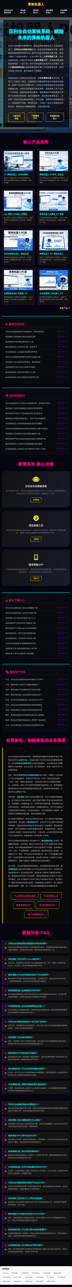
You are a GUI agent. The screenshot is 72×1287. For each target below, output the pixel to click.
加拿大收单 (28, 1277)
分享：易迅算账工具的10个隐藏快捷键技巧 (22, 685)
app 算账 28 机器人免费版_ (16, 214)
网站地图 (15, 1273)
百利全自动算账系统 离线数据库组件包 (20, 643)
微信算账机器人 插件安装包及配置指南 (20, 633)
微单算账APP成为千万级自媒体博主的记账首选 (23, 413)
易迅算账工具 (23, 11)
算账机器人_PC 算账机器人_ (52, 254)
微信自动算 (57, 1273)
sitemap (5, 1273)
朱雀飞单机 (17, 1277)
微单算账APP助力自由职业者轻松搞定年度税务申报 (25, 439)
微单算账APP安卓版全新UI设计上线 (19, 342)
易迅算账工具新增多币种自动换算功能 (20, 337)
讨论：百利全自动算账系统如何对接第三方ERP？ (24, 679)
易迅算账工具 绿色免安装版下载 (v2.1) (20, 618)
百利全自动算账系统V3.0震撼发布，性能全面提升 (24, 332)
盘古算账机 (7, 1277)
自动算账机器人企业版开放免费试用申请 (21, 352)
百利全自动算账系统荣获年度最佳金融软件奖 (23, 357)
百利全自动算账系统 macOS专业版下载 (20, 613)
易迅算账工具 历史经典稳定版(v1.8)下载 (21, 648)
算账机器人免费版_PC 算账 (51, 214)
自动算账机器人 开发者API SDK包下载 (20, 638)
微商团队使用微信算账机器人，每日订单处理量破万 (25, 418)
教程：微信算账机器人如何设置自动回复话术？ (23, 695)
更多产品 (65, 308)
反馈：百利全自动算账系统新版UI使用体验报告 (23, 705)
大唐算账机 (39, 1277)
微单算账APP (36, 11)
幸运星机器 (36, 1273)
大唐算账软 (25, 1273)
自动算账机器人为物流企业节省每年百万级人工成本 (25, 449)
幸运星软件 (61, 1277)
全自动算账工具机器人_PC (51, 293)
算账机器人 (36, 4)
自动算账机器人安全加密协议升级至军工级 (22, 377)
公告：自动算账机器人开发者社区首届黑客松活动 (24, 725)
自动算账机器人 (63, 11)
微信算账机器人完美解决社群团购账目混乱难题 (23, 444)
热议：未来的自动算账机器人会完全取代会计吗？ (24, 700)
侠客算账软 (39, 1281)
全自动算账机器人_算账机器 (16, 254)
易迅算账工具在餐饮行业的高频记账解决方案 (23, 434)
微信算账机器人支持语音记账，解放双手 (21, 347)
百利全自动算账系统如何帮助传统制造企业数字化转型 (26, 429)
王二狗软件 (50, 1277)
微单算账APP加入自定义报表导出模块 (20, 367)
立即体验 (36, 500)
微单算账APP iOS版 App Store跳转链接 (20, 628)
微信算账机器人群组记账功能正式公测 (20, 372)
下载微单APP (35, 117)
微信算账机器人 (49, 11)
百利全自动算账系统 (8, 11)
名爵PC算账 (51, 1281)
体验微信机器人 (55, 117)
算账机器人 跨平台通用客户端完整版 (19, 653)
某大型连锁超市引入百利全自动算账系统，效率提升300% (27, 403)
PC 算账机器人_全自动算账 (16, 174)
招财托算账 (7, 1281)
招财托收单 (17, 1281)
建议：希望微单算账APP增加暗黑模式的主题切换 (24, 715)
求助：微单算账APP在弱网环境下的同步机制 (23, 690)
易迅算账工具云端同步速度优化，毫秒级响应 (23, 362)
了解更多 (36, 539)
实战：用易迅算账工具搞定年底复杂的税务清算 (23, 710)
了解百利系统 (16, 117)
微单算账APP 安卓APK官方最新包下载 (20, 623)
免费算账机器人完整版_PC (16, 293)
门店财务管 (28, 1281)
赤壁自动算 (47, 1273)
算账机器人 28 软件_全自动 (51, 174)
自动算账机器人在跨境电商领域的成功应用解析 (23, 423)
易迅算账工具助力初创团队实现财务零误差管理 (23, 408)
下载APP (36, 578)
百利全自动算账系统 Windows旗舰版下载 (21, 608)
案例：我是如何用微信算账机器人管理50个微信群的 (25, 720)
